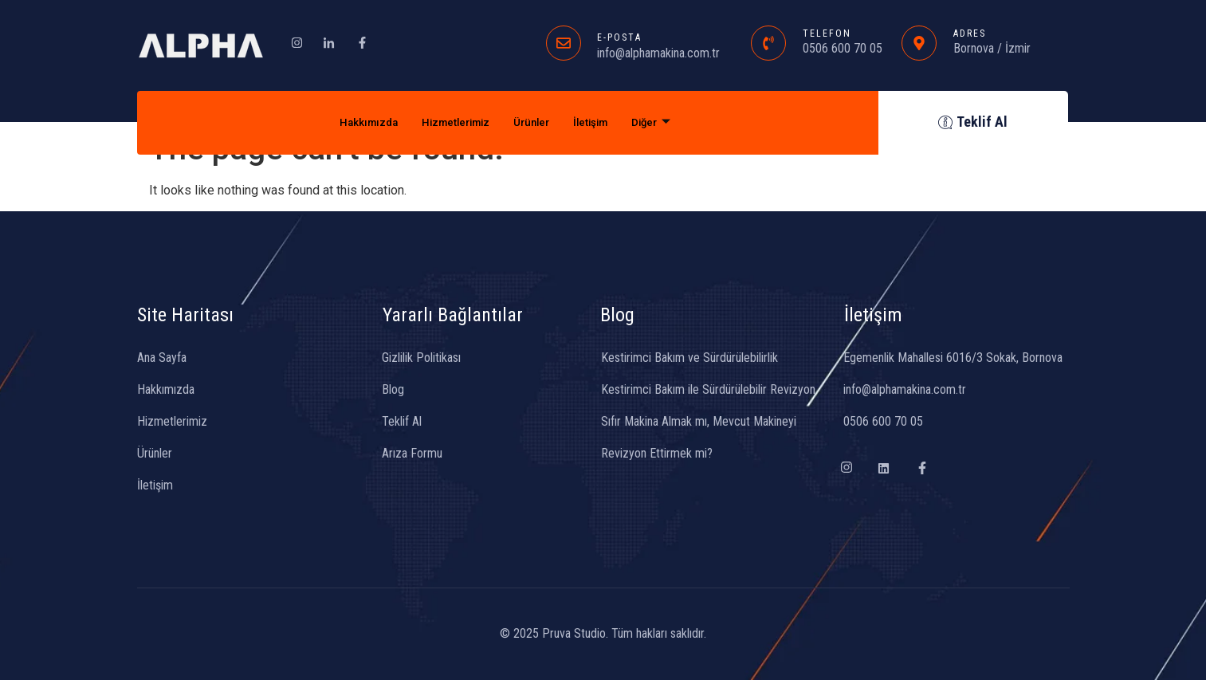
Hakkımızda (355, 123)
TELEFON (827, 33)
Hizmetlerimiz (451, 123)
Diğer (667, 123)
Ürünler (535, 123)
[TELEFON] (768, 43)
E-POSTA (619, 37)
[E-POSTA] (563, 43)
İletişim (600, 123)
